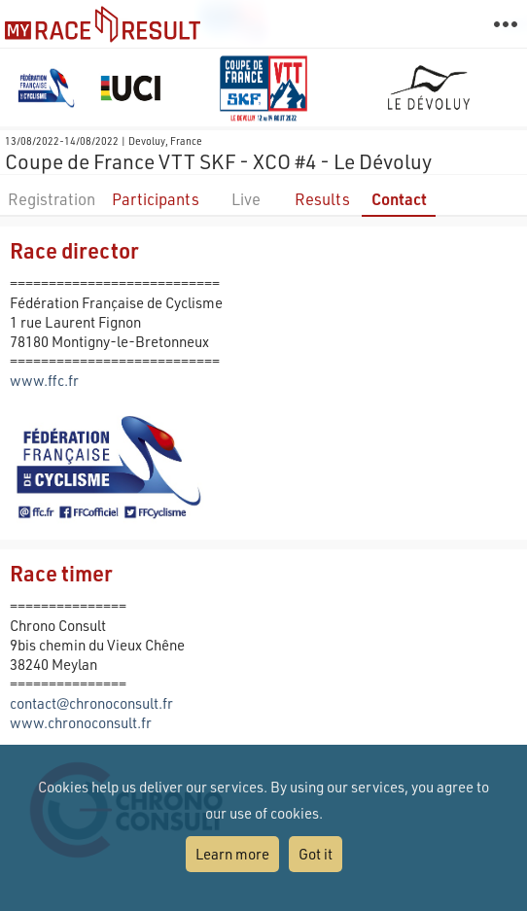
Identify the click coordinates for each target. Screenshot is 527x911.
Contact (399, 199)
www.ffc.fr (44, 380)
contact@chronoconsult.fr (91, 703)
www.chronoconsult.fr (81, 722)
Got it (316, 853)
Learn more (232, 853)
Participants (155, 199)
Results (322, 199)
